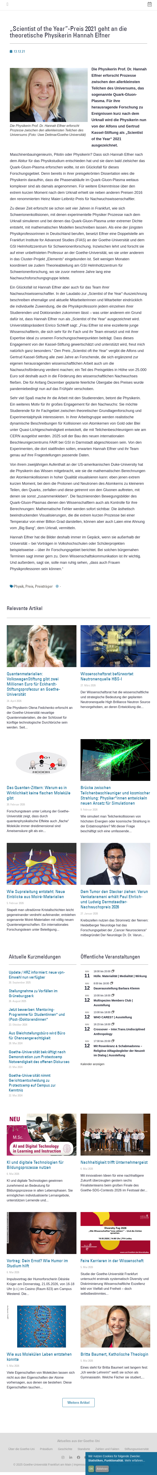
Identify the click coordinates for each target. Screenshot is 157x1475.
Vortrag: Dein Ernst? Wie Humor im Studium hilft (37, 1266)
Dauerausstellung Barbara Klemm (117, 991)
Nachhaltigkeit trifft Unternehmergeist (114, 1165)
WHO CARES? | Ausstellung (113, 1020)
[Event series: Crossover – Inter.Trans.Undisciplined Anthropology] (112, 1027)
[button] (78, 1405)
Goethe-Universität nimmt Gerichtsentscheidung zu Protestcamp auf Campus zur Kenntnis (32, 1086)
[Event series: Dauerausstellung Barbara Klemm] (111, 986)
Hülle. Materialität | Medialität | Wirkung (120, 979)
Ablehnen (102, 1468)
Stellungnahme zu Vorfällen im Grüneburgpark (33, 996)
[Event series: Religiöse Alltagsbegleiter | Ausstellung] (112, 1044)
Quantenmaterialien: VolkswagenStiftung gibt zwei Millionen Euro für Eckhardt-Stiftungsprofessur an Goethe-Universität (33, 687)
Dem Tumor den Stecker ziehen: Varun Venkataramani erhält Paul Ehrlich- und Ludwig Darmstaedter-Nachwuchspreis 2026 (114, 902)
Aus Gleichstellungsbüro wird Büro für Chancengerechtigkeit (37, 1038)
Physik (19, 589)
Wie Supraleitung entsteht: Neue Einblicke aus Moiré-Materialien (36, 897)
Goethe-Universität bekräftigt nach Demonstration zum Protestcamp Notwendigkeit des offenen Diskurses (39, 1059)
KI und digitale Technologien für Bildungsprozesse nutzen (35, 1167)
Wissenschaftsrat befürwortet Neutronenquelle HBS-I (107, 679)
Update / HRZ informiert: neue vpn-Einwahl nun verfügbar (37, 977)
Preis (29, 589)
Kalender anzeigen (92, 1067)
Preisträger (44, 589)
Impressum (80, 1467)
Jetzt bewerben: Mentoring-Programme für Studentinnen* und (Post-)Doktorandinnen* (37, 1017)
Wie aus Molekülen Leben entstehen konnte (39, 1359)
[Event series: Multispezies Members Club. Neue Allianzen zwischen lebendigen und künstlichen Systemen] (112, 998)
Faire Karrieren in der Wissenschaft (112, 1263)
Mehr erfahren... (135, 1460)
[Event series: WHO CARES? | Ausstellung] (112, 1015)
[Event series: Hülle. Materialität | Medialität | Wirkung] (112, 974)
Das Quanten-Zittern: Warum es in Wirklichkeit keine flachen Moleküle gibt (39, 796)
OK (91, 1468)
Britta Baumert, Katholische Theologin (114, 1357)
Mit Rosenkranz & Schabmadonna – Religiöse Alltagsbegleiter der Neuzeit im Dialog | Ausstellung (119, 1053)
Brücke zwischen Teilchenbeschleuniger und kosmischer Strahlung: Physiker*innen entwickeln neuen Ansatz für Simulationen (115, 798)
